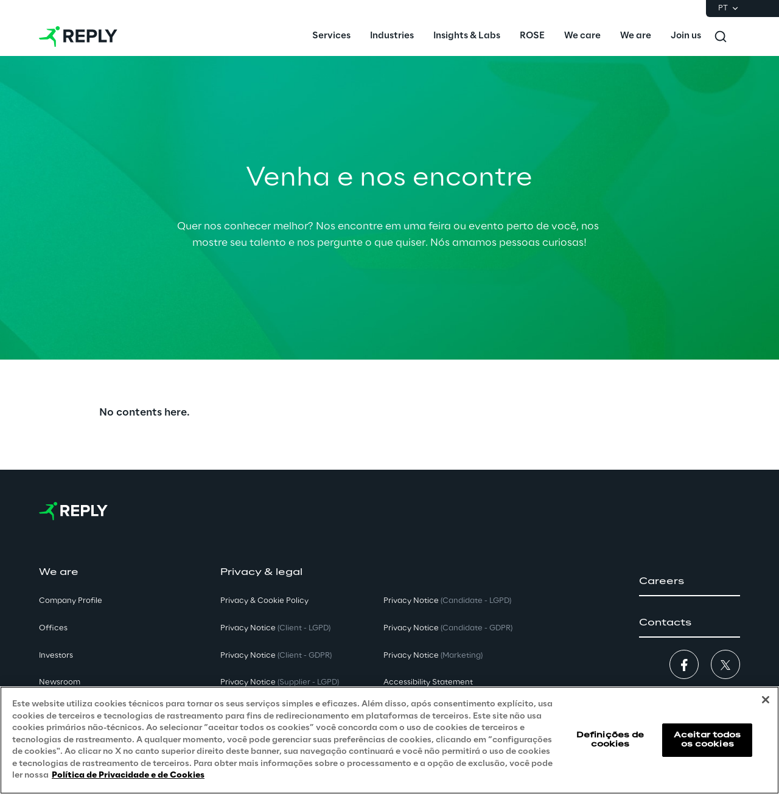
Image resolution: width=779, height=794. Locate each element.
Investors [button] (56, 656)
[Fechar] (765, 699)
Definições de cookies (610, 739)
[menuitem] (331, 36)
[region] (389, 740)
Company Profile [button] (70, 601)
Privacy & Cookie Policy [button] (264, 601)
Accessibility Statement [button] (428, 682)
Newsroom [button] (59, 682)
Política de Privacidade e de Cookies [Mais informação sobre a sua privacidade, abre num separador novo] (128, 775)
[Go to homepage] (78, 36)
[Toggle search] (720, 36)
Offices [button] (53, 628)
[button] (689, 581)
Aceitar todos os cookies (707, 739)
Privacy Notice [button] (275, 628)
